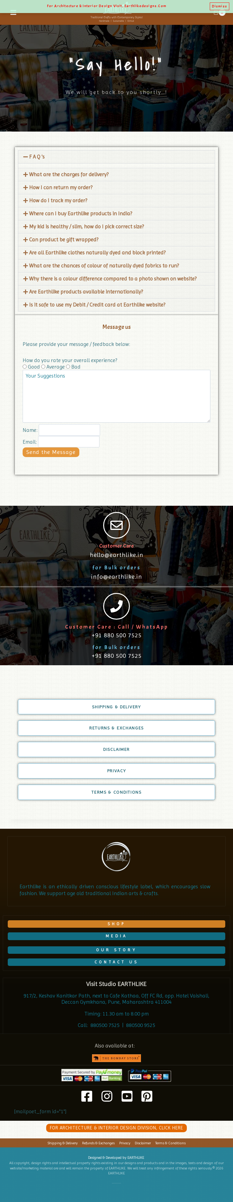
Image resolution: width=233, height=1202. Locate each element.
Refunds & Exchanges (98, 1143)
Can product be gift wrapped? (63, 239)
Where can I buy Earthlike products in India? (80, 213)
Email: (30, 441)
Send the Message (51, 452)
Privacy (124, 1143)
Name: (30, 430)
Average (53, 367)
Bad (73, 367)
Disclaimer (143, 1143)
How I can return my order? (60, 187)
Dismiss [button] (219, 6)
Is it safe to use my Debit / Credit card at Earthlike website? (97, 305)
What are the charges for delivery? (68, 174)
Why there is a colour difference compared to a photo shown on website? (112, 279)
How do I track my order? (58, 200)
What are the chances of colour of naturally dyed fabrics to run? (104, 265)
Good (32, 367)
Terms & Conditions (170, 1143)
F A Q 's (37, 157)
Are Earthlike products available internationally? (86, 292)
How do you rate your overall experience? (70, 360)
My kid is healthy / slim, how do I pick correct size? (86, 226)
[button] (116, 156)
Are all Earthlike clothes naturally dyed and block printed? (97, 252)
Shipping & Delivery (62, 1143)
